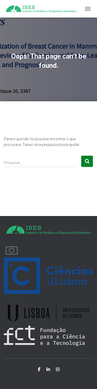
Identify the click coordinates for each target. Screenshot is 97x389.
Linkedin (48, 370)
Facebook (39, 370)
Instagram (57, 370)
